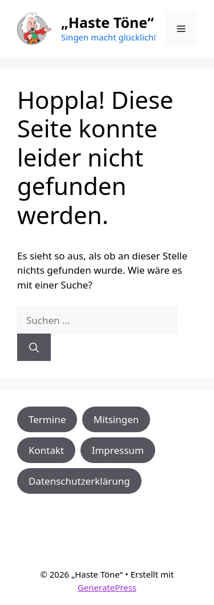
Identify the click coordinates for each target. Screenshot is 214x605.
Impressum (118, 450)
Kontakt (46, 450)
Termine (47, 419)
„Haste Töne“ (107, 22)
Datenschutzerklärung (79, 481)
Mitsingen (116, 419)
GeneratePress (107, 587)
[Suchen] (34, 347)
